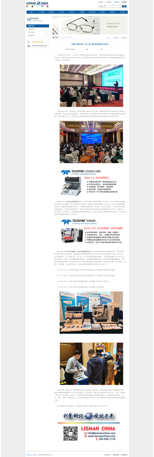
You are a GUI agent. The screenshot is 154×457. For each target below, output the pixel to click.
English (124, 2)
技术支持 (71, 12)
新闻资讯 (51, 12)
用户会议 (31, 32)
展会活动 (31, 29)
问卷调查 (82, 12)
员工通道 (122, 12)
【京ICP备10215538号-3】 (45, 455)
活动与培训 (92, 12)
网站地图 (116, 455)
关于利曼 (41, 12)
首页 (31, 12)
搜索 (124, 6)
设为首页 (100, 2)
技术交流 (31, 35)
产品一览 (61, 12)
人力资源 (102, 12)
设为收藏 (108, 2)
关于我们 (107, 455)
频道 (101, 6)
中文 (117, 2)
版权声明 (125, 455)
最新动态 (31, 26)
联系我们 (112, 12)
